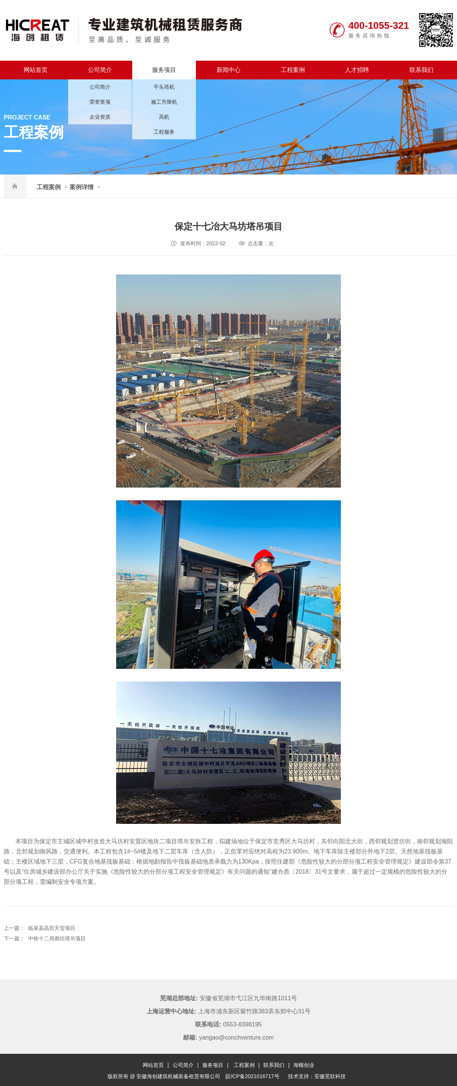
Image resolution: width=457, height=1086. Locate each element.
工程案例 (293, 70)
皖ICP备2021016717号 (252, 1076)
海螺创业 (303, 1065)
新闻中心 (228, 70)
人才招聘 (357, 70)
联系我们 (421, 70)
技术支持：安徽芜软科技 (317, 1076)
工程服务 (164, 132)
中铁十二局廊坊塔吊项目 (57, 938)
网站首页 (36, 70)
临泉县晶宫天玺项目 (51, 928)
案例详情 (82, 187)
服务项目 (164, 70)
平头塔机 (164, 87)
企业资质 (100, 117)
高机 (164, 117)
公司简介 (100, 70)
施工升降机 (164, 102)
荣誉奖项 (100, 102)
